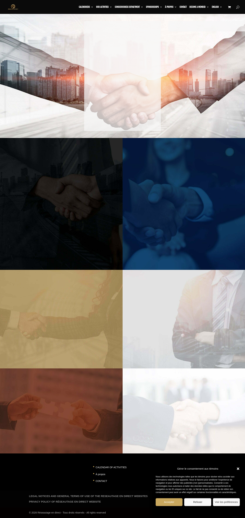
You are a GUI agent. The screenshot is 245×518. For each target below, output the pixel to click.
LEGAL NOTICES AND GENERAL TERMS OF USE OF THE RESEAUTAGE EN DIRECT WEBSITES (88, 496)
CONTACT (101, 481)
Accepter (169, 501)
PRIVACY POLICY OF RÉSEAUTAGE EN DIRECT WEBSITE (65, 501)
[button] (238, 468)
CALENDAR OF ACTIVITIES (111, 467)
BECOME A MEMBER (197, 7)
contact (183, 7)
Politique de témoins (187, 511)
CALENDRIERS (84, 7)
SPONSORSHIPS (152, 7)
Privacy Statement (207, 511)
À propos (169, 7)
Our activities (102, 7)
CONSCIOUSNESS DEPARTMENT (127, 7)
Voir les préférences (226, 501)
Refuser (197, 501)
